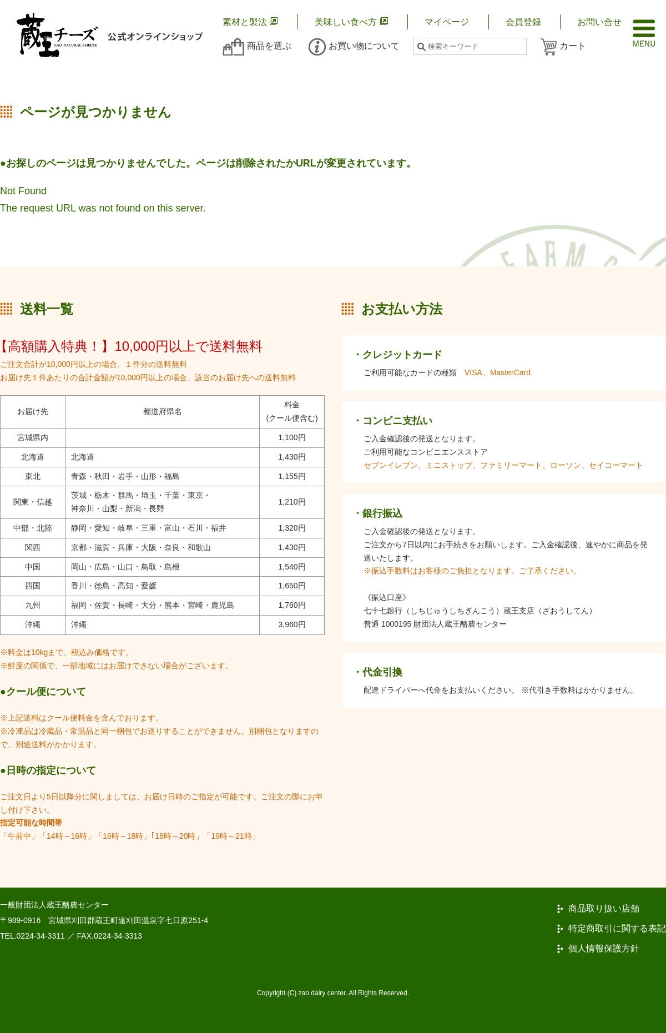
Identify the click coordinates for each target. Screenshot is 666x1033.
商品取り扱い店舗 (603, 908)
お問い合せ (599, 22)
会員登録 (523, 22)
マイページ (447, 22)
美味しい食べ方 (346, 22)
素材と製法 (245, 22)
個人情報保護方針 (603, 948)
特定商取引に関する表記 (617, 928)
